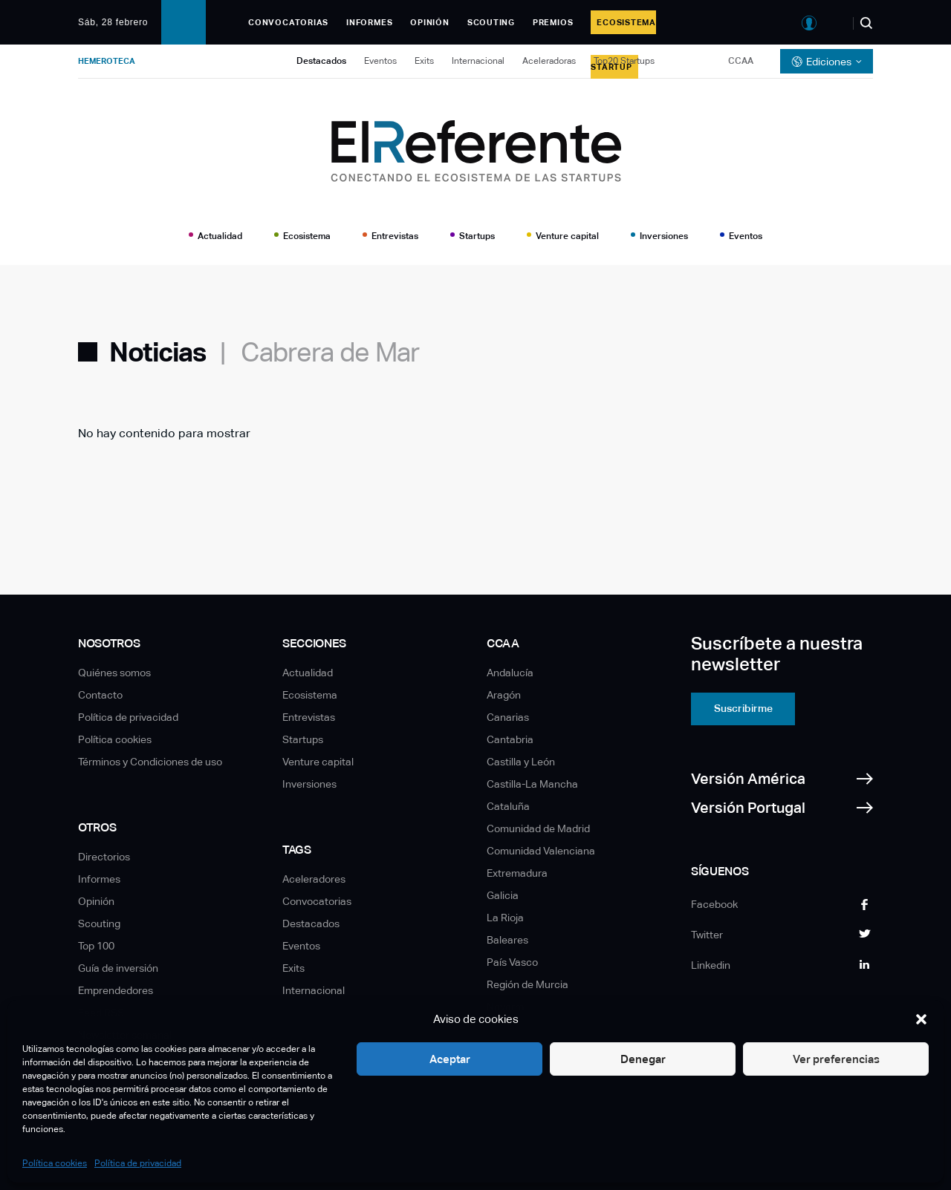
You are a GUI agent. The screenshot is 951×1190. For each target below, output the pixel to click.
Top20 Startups (624, 61)
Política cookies (54, 1163)
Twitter (707, 935)
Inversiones (664, 236)
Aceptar (449, 1059)
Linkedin (710, 965)
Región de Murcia (527, 984)
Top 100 (96, 946)
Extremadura (517, 873)
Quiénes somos (114, 673)
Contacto (100, 695)
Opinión (429, 22)
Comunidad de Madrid (538, 828)
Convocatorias (288, 22)
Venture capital (567, 236)
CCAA (740, 61)
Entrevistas (394, 236)
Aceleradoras (549, 61)
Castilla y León (521, 762)
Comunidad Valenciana (541, 851)
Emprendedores (115, 990)
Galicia (503, 895)
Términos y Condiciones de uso (150, 762)
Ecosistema (307, 236)
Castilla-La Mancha (532, 784)
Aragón (504, 695)
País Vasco (512, 962)
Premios (553, 22)
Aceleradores (313, 879)
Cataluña (508, 806)
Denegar (643, 1059)
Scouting (491, 22)
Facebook (714, 904)
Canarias (508, 717)
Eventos (380, 61)
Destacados (321, 61)
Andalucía (510, 673)
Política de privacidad (137, 1163)
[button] (921, 1019)
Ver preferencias (836, 1059)
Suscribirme (743, 708)
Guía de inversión (118, 968)
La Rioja (505, 917)
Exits (424, 61)
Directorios (104, 857)
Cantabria (510, 739)
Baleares (507, 940)
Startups (477, 236)
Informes (369, 22)
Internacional (478, 61)
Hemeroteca (106, 60)
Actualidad (220, 236)
